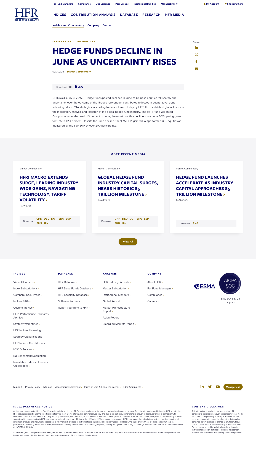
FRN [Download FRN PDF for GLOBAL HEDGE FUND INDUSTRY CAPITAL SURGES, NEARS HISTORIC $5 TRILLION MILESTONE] (117, 223)
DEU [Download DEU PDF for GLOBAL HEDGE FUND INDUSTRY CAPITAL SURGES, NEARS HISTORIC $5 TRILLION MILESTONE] (125, 219)
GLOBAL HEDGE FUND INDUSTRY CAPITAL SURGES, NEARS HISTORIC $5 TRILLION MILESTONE (128, 185)
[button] (196, 47)
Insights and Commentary (74, 41)
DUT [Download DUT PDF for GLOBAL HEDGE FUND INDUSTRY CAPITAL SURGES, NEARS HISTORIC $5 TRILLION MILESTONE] (132, 219)
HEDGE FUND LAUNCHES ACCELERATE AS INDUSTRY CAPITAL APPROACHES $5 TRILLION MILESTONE (204, 185)
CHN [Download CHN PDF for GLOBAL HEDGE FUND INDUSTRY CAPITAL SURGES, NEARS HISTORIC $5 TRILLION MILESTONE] (117, 219)
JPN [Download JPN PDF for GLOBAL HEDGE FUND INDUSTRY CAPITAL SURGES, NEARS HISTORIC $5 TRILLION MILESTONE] (124, 223)
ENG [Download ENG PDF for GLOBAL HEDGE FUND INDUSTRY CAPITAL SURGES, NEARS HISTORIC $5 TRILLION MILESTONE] (139, 219)
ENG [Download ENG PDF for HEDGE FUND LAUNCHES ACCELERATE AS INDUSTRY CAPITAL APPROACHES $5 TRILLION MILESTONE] (195, 223)
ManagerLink (234, 386)
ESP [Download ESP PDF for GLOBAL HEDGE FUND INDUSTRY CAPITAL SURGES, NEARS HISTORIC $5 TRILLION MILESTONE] (146, 219)
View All (128, 241)
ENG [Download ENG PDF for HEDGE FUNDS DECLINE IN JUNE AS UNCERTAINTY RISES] (79, 87)
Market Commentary (79, 71)
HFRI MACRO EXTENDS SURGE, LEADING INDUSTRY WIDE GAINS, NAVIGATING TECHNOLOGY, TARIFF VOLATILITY (49, 188)
